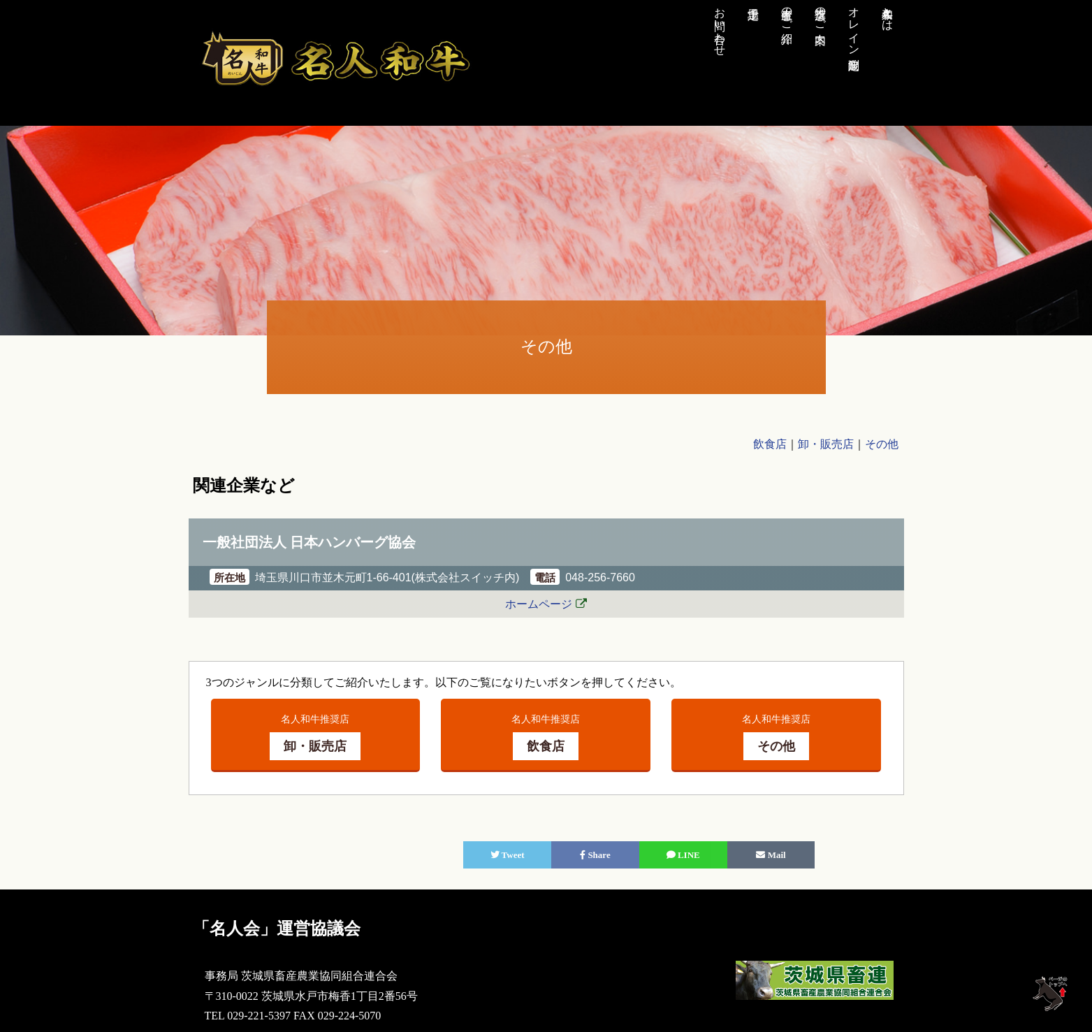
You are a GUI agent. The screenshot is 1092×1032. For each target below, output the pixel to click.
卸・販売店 (826, 444)
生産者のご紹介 (787, 12)
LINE (683, 855)
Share (595, 855)
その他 (881, 444)
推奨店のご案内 (821, 12)
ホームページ (538, 604)
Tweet (507, 855)
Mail (770, 855)
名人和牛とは (888, 12)
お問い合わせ (720, 25)
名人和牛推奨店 (315, 736)
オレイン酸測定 (854, 25)
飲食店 (770, 444)
